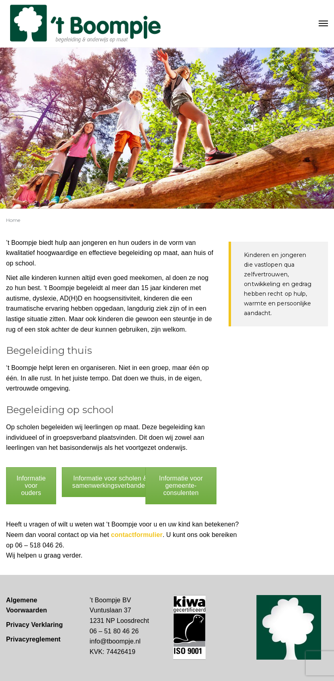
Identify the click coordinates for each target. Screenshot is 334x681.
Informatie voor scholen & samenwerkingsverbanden (110, 482)
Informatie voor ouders (31, 485)
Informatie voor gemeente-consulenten (181, 485)
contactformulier (137, 534)
